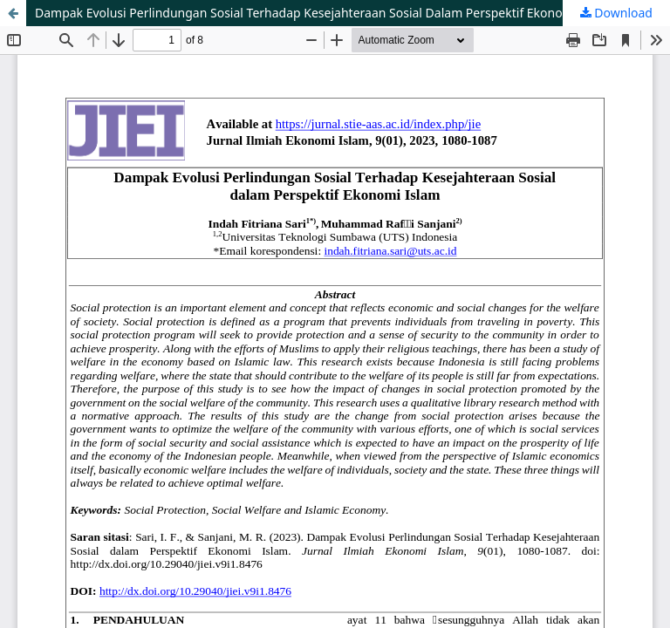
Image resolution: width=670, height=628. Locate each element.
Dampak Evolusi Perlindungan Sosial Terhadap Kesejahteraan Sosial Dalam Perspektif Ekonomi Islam (323, 12)
